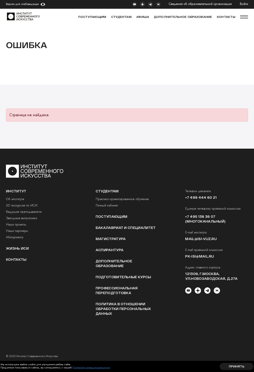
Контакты (16, 259)
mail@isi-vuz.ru (201, 239)
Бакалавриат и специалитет (126, 228)
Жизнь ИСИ (17, 248)
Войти (244, 4)
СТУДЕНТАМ (121, 16)
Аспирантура (110, 250)
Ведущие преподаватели (24, 211)
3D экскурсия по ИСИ (21, 205)
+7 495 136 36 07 (200, 216)
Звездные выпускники (21, 218)
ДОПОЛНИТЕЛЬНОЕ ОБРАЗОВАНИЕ (183, 16)
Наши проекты (16, 224)
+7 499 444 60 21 (201, 197)
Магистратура (111, 239)
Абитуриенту (14, 237)
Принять (236, 366)
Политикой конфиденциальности (91, 367)
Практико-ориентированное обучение (122, 199)
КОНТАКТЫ (226, 16)
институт (16, 191)
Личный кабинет (107, 205)
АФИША (142, 16)
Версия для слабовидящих (22, 4)
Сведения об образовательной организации (200, 4)
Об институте (15, 199)
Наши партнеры (17, 231)
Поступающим (92, 16)
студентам (107, 191)
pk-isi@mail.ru (199, 256)
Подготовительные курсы (123, 277)
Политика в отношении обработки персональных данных (123, 308)
